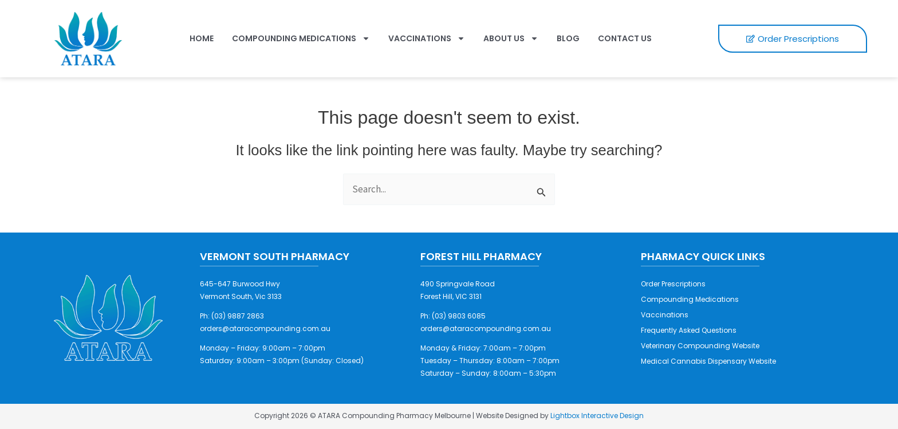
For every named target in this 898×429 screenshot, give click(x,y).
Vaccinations (426, 38)
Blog (568, 38)
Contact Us (625, 38)
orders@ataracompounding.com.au (265, 328)
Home (202, 38)
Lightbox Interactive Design (597, 415)
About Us (510, 38)
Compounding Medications (301, 38)
